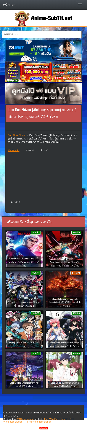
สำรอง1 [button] (30, 150)
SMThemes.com (24, 419)
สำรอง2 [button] (45, 150)
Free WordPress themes (56, 419)
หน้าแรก (9, 5)
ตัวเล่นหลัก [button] (13, 150)
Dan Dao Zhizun (16, 135)
